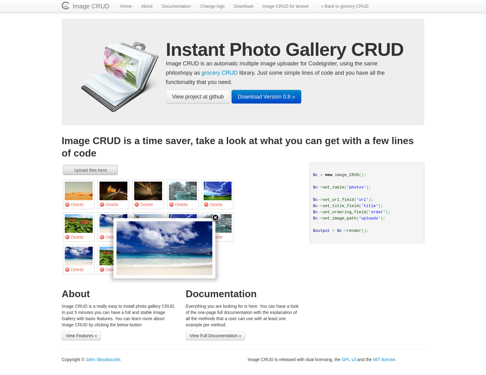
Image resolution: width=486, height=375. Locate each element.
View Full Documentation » (215, 335)
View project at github (198, 97)
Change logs (212, 6)
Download (243, 6)
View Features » (81, 335)
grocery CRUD (219, 73)
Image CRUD (89, 6)
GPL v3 (349, 359)
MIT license (384, 359)
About (146, 6)
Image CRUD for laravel (286, 6)
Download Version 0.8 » (266, 97)
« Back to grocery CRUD (345, 6)
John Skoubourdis (103, 359)
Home (126, 6)
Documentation (176, 6)
